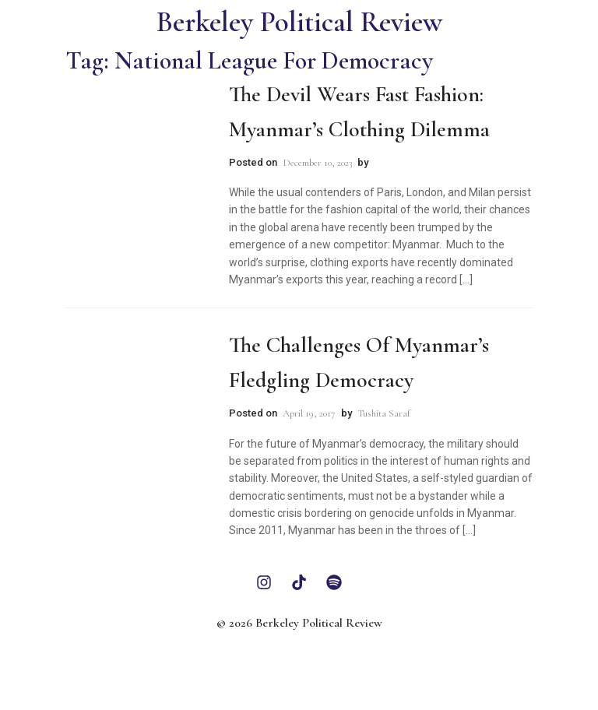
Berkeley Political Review (299, 22)
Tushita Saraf (383, 413)
